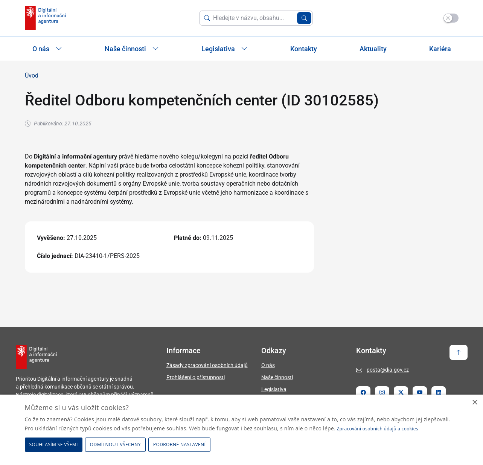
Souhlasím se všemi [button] (53, 444)
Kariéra (440, 49)
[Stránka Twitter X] (401, 392)
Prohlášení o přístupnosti (195, 377)
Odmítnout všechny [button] (115, 444)
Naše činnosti (277, 377)
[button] (180, 445)
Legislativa (273, 389)
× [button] (474, 403)
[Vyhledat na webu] (253, 18)
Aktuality (373, 49)
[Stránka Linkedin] (438, 392)
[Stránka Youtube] (420, 392)
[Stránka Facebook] (363, 392)
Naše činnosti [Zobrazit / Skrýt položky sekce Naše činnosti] (132, 49)
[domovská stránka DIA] (45, 18)
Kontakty (303, 49)
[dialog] (241, 430)
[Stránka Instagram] (382, 392)
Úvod (31, 75)
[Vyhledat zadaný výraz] (304, 18)
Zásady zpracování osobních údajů (207, 365)
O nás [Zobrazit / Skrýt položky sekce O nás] (47, 49)
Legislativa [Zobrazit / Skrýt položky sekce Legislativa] (224, 49)
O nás (268, 365)
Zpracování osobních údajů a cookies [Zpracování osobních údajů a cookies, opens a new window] (377, 428)
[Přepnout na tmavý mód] (451, 18)
